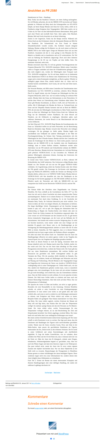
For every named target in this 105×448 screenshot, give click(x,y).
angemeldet (39, 408)
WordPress (63, 433)
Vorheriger (48, 372)
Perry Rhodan (35, 383)
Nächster (57, 372)
